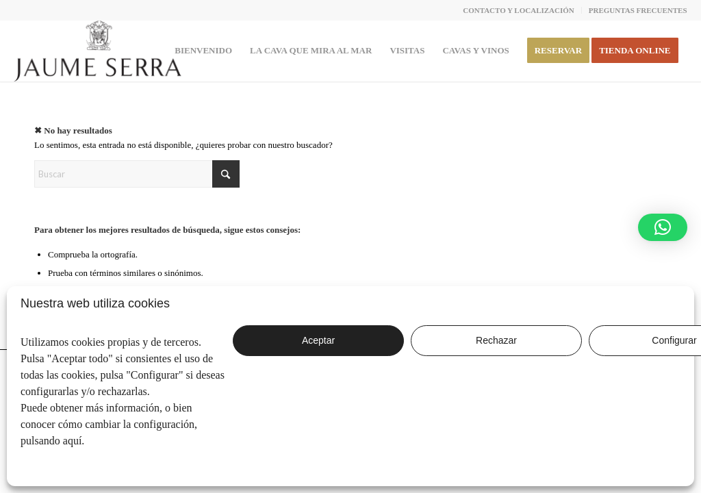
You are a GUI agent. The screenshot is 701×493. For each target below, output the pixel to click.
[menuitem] (519, 10)
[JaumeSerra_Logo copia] (97, 50)
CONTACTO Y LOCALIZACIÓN (518, 10)
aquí (72, 440)
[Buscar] (137, 174)
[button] (662, 227)
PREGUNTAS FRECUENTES (638, 10)
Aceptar (318, 340)
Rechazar (496, 340)
